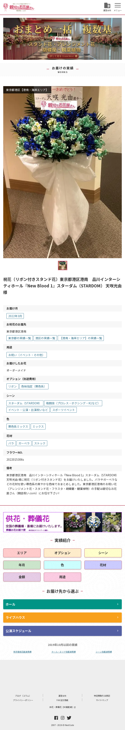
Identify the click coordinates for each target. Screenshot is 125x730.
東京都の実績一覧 (19, 338)
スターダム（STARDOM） (25, 403)
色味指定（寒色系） (34, 386)
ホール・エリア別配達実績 (63, 651)
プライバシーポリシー (23, 700)
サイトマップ (102, 700)
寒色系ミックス (18, 426)
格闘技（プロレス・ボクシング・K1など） (73, 403)
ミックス (38, 426)
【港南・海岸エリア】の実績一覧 (81, 338)
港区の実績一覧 (45, 338)
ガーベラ (24, 443)
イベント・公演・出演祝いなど (28, 410)
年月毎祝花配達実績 (22, 651)
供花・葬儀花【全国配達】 (62, 707)
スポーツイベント (63, 410)
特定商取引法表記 (102, 695)
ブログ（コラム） (23, 695)
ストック (39, 443)
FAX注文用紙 (62, 700)
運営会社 (62, 695)
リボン (12, 386)
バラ (11, 443)
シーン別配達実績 (104, 651)
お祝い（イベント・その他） (26, 355)
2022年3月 (15, 316)
